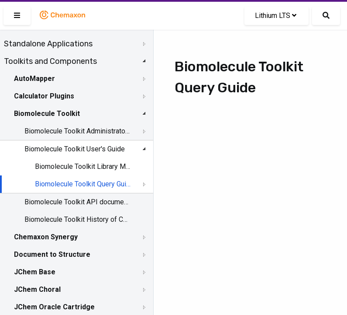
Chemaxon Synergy (46, 237)
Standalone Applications (48, 44)
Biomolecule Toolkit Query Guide (83, 184)
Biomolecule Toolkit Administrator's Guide (77, 131)
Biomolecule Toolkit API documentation (77, 202)
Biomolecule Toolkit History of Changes (77, 219)
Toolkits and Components (50, 61)
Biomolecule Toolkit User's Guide (74, 149)
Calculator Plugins (44, 96)
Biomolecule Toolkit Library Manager (83, 166)
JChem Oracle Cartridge (54, 307)
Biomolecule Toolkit (47, 113)
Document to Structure (52, 254)
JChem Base (34, 272)
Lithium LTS (275, 15)
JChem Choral (37, 289)
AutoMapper (34, 78)
